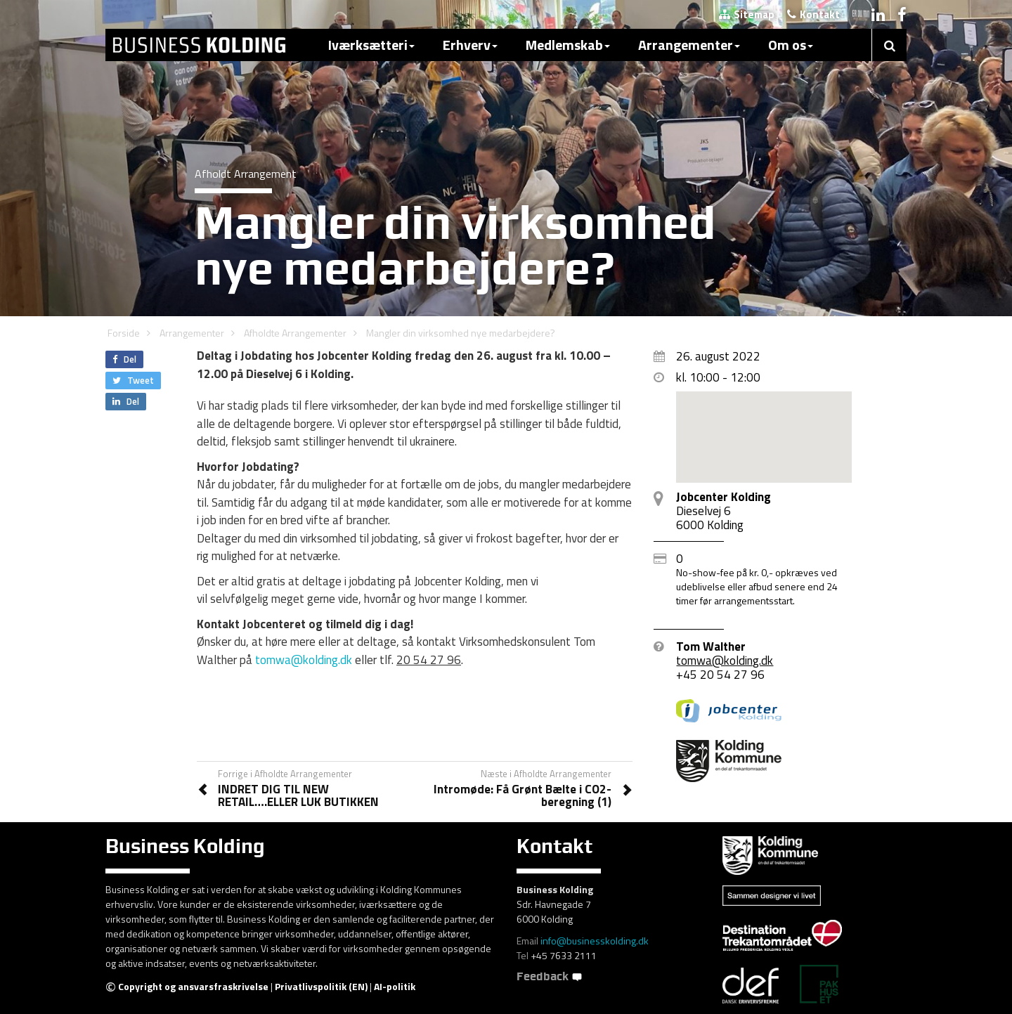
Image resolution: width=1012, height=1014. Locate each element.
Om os (790, 45)
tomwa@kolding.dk (303, 660)
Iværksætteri (371, 45)
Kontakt (813, 14)
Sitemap (746, 14)
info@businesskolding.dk (594, 940)
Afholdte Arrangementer (295, 332)
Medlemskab (568, 45)
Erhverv (470, 45)
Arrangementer (689, 45)
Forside (124, 332)
